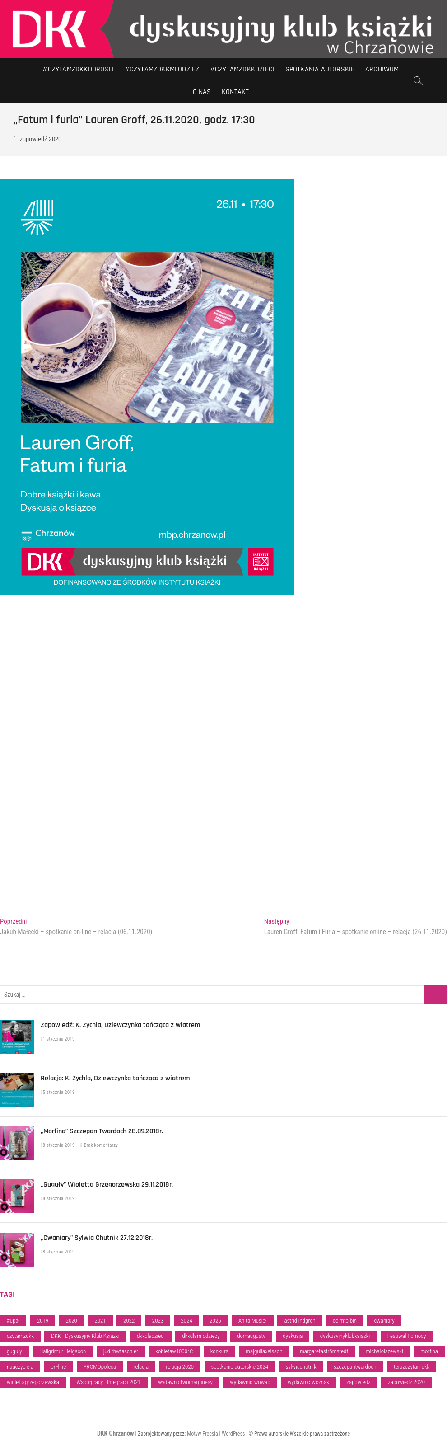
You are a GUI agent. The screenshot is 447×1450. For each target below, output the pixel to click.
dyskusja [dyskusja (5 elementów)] (293, 1336)
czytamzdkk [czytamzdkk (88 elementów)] (20, 1336)
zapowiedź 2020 (40, 139)
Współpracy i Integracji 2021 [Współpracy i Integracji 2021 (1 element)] (108, 1382)
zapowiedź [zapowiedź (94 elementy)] (358, 1382)
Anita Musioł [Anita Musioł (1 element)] (252, 1320)
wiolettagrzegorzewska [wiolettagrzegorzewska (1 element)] (33, 1382)
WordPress (233, 1434)
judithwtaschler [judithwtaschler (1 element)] (120, 1351)
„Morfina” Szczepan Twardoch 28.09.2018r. (102, 1131)
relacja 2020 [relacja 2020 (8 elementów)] (180, 1366)
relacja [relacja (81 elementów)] (141, 1366)
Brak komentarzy (99, 1145)
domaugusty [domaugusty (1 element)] (251, 1336)
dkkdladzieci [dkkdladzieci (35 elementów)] (151, 1336)
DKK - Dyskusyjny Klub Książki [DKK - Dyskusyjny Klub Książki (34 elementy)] (85, 1336)
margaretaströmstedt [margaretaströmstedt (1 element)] (324, 1351)
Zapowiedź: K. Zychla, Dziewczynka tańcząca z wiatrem (120, 1025)
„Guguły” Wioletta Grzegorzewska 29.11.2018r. (107, 1184)
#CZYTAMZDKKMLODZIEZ (162, 69)
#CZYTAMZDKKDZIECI (242, 69)
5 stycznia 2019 (58, 1092)
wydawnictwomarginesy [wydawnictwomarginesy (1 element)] (185, 1382)
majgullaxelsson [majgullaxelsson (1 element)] (264, 1351)
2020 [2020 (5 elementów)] (71, 1320)
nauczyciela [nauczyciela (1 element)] (20, 1366)
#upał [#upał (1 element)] (13, 1320)
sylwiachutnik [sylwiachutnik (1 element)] (301, 1366)
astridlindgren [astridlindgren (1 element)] (299, 1320)
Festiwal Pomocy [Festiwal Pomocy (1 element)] (406, 1336)
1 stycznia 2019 (58, 1039)
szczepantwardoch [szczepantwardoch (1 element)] (355, 1366)
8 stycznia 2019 (58, 1145)
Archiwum (382, 69)
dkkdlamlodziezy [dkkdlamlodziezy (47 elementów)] (200, 1336)
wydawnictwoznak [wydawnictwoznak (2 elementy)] (308, 1382)
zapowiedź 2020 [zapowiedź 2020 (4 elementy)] (406, 1382)
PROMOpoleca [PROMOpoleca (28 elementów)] (100, 1366)
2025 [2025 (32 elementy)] (215, 1320)
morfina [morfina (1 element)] (429, 1351)
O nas (202, 92)
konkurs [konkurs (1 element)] (219, 1351)
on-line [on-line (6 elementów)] (58, 1366)
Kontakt (235, 92)
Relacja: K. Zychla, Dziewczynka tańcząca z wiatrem (115, 1078)
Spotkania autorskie (320, 69)
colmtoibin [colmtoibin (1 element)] (345, 1320)
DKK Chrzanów (115, 1433)
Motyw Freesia (202, 1434)
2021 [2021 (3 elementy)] (100, 1320)
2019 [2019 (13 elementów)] (42, 1320)
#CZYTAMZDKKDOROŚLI (78, 69)
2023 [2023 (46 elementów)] (157, 1320)
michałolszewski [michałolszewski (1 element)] (384, 1351)
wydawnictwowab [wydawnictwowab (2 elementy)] (250, 1382)
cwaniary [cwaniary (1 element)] (384, 1320)
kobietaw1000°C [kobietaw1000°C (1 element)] (174, 1351)
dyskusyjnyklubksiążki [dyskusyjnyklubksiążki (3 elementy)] (345, 1336)
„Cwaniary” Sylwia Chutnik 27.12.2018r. (97, 1238)
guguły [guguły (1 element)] (14, 1351)
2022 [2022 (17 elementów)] (129, 1320)
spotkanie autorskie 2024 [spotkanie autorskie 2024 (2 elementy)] (240, 1366)
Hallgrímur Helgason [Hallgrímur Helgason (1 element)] (62, 1351)
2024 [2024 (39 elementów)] (186, 1320)
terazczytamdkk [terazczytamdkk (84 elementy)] (411, 1366)
